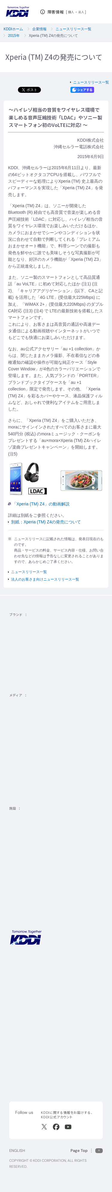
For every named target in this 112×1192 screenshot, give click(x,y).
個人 (71, 12)
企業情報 (39, 29)
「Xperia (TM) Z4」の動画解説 (39, 504)
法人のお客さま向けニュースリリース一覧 (45, 579)
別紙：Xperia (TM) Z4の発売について (46, 521)
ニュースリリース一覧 (73, 29)
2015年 (14, 36)
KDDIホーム (13, 29)
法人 (81, 12)
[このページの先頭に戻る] (86, 1150)
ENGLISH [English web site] (17, 1150)
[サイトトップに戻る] (17, 11)
